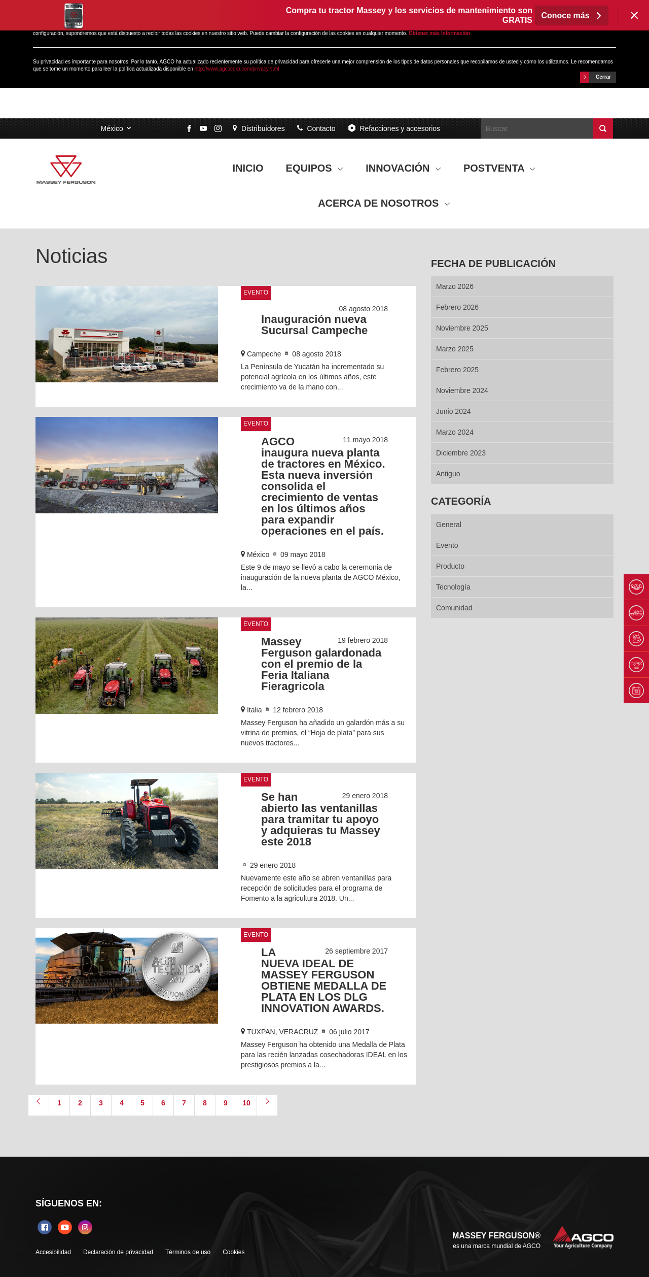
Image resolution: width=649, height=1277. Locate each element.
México (111, 128)
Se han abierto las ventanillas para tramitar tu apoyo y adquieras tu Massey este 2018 (320, 819)
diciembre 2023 (461, 453)
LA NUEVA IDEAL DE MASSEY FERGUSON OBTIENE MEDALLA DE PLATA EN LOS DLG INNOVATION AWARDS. (323, 980)
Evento (255, 292)
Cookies (233, 1252)
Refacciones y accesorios (393, 128)
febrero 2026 (457, 307)
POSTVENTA (499, 168)
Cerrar (595, 77)
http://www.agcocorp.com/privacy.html (237, 69)
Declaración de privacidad (118, 1252)
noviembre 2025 (462, 328)
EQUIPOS (315, 168)
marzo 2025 (455, 349)
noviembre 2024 (462, 390)
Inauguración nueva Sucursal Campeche (314, 325)
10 (246, 1103)
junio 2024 (453, 411)
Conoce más (571, 15)
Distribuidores (258, 128)
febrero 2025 (457, 370)
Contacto (316, 128)
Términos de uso (187, 1252)
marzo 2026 (455, 286)
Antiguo (448, 474)
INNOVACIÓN (403, 168)
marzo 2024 (455, 432)
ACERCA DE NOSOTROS (384, 203)
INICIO (248, 168)
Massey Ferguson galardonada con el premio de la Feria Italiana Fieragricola (321, 664)
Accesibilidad (53, 1252)
